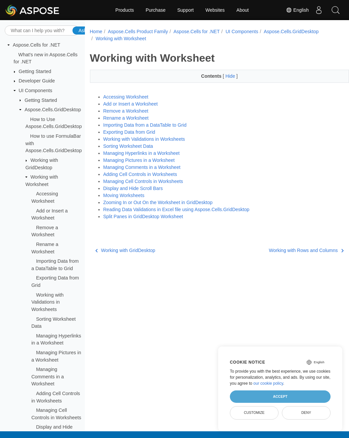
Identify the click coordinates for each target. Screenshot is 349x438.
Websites (215, 10)
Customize (254, 413)
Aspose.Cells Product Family (138, 31)
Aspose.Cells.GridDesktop (52, 109)
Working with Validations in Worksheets (47, 302)
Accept (280, 396)
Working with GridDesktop (125, 250)
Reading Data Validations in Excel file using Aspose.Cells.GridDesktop (176, 209)
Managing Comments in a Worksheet (47, 376)
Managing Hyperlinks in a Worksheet (141, 153)
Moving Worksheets (124, 195)
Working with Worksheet (121, 38)
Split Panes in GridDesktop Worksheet (143, 216)
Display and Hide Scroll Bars (133, 188)
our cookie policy (268, 383)
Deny (306, 413)
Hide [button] (222, 76)
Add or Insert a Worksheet (130, 104)
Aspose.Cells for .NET (36, 45)
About (243, 10)
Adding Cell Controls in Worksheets (140, 174)
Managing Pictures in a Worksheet (139, 160)
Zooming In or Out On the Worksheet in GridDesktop (158, 202)
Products (124, 10)
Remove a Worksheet (125, 111)
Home (96, 31)
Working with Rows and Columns (288, 250)
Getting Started (35, 71)
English (297, 10)
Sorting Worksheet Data (128, 146)
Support (185, 10)
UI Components (35, 90)
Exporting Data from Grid (129, 132)
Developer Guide (37, 80)
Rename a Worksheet (126, 118)
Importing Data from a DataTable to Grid (145, 125)
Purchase (155, 10)
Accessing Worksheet (125, 97)
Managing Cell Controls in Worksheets (143, 181)
